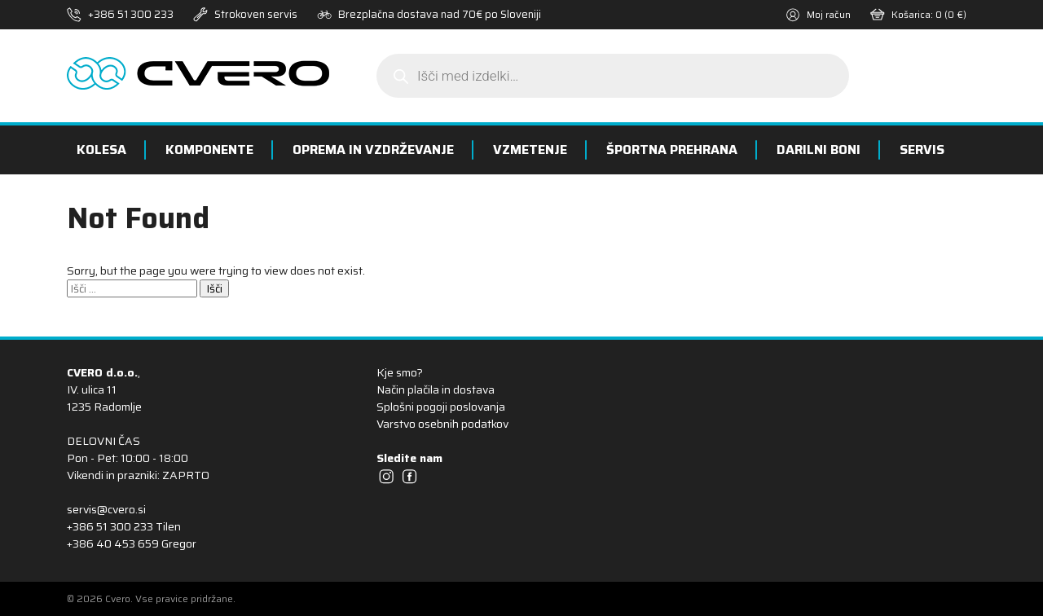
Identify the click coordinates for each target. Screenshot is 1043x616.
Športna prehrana (671, 149)
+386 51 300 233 (131, 14)
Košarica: (918, 14)
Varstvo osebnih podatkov (442, 424)
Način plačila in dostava (435, 389)
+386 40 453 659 (113, 543)
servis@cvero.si (106, 509)
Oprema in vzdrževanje (373, 149)
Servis (922, 149)
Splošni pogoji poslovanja (440, 407)
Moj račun (818, 14)
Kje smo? (399, 372)
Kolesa (101, 149)
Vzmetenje (530, 149)
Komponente (209, 149)
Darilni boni (818, 149)
